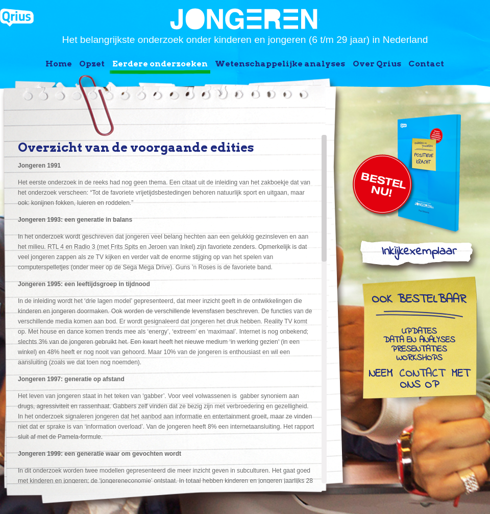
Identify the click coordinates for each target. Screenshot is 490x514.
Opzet (92, 63)
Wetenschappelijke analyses (280, 63)
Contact (426, 63)
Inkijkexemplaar (418, 254)
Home (58, 63)
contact (422, 374)
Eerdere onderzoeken (160, 63)
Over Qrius (377, 63)
